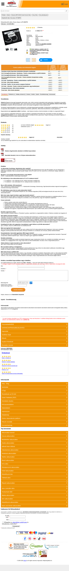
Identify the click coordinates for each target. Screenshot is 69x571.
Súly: (27, 41)
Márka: (28, 42)
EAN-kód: (28, 45)
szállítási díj (26, 319)
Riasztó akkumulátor (8, 483)
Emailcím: (3, 268)
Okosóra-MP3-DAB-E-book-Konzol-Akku (21, 15)
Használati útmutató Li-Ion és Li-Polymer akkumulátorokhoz (18, 155)
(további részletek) (46, 44)
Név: (2, 266)
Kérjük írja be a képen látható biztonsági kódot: (7, 285)
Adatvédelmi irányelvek (18, 294)
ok (34, 368)
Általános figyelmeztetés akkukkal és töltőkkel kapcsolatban (18, 151)
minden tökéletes (34, 360)
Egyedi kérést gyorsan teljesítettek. (34, 372)
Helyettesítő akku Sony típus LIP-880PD (11, 18)
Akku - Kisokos (27, 262)
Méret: (28, 40)
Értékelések (6, 353)
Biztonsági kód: (4, 282)
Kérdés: (3, 270)
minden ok (34, 357)
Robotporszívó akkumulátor (10, 467)
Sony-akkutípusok (43, 15)
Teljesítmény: (29, 36)
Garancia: (28, 44)
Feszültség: (29, 35)
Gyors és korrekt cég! (34, 364)
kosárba (46, 59)
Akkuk (8, 15)
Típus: (27, 37)
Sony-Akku (34, 15)
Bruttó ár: (28, 30)
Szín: (27, 39)
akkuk (25, 560)
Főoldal (3, 15)
